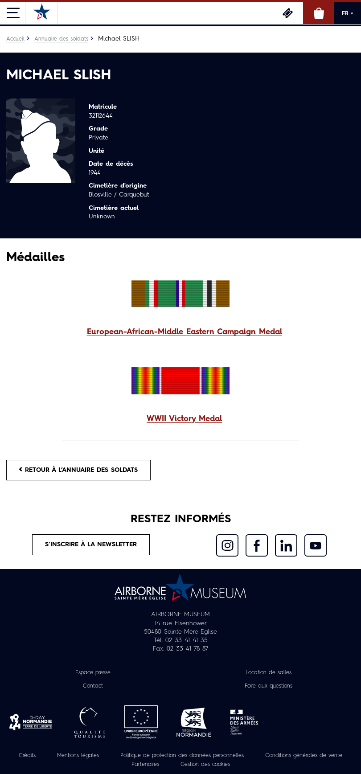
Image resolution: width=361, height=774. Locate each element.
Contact (93, 686)
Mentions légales (78, 755)
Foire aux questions (268, 686)
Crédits (27, 755)
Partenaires (145, 764)
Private (98, 138)
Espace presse (93, 673)
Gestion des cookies (205, 764)
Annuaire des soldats (61, 39)
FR (347, 13)
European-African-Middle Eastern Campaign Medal (184, 332)
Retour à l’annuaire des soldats (78, 470)
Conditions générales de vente (303, 755)
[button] (180, 332)
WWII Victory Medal (184, 419)
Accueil (15, 39)
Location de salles (268, 673)
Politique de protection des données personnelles (182, 755)
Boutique (318, 13)
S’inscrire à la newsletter (91, 544)
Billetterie (287, 13)
